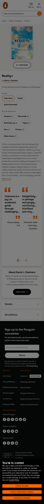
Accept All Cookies (22, 498)
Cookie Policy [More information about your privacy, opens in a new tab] (14, 480)
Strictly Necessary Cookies (22, 492)
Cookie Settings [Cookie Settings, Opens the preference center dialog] (22, 486)
